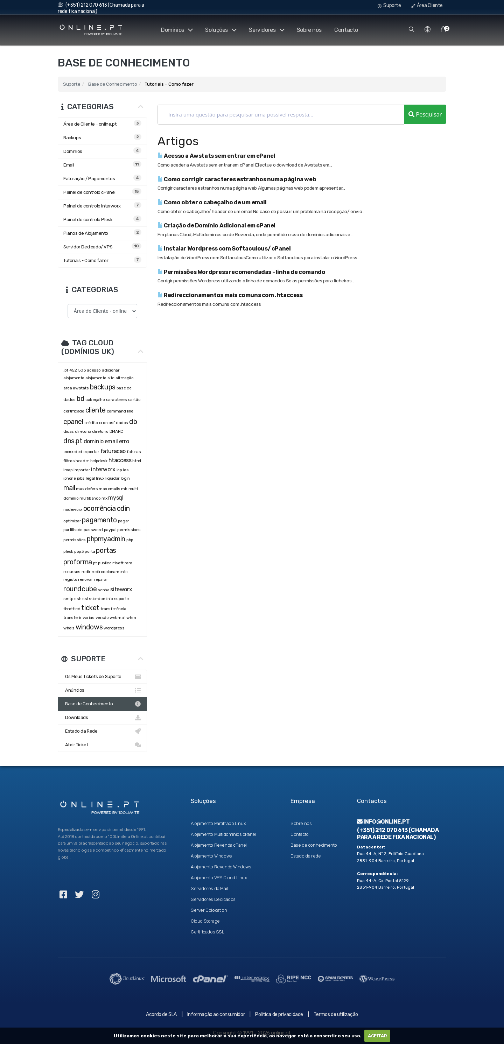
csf (111, 422)
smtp (68, 598)
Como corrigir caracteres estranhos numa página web (237, 179)
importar (82, 469)
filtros (69, 460)
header (82, 460)
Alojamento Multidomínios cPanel (223, 834)
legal (90, 478)
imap (67, 469)
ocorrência (99, 508)
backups (102, 387)
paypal (110, 529)
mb (124, 488)
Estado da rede (305, 856)
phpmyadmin (106, 539)
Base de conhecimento (313, 845)
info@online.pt (383, 821)
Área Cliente (427, 5)
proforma (77, 562)
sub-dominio (101, 598)
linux (100, 478)
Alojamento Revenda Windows (221, 866)
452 (73, 370)
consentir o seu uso (337, 1035)
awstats (81, 388)
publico (104, 562)
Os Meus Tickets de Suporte (102, 676)
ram (128, 562)
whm (131, 617)
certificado (73, 411)
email (111, 441)
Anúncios (102, 690)
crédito (91, 422)
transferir (72, 617)
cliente (95, 410)
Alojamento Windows (211, 856)
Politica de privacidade (279, 1014)
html (136, 460)
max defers (87, 488)
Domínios (175, 30)
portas (106, 550)
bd (80, 398)
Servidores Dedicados (213, 899)
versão (102, 617)
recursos (71, 571)
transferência (113, 608)
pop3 (79, 551)
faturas (134, 451)
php (130, 539)
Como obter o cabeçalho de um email (212, 202)
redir (86, 571)
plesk (68, 551)
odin (123, 508)
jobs (81, 478)
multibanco (89, 498)
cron (103, 422)
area (67, 388)
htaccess (120, 460)
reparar (101, 579)
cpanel (73, 421)
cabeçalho (95, 399)
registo (70, 579)
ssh (77, 598)
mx (104, 498)
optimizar (72, 521)
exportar (91, 451)
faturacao (113, 451)
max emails (109, 488)
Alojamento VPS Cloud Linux (219, 877)
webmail (117, 617)
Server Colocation (209, 910)
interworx (103, 469)
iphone (69, 478)
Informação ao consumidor (216, 1014)
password (93, 529)
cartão (134, 399)
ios (125, 469)
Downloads (102, 717)
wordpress (114, 628)
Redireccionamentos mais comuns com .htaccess (230, 295)
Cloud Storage (205, 921)
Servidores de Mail (209, 888)
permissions (129, 529)
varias (88, 617)
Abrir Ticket (102, 745)
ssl (85, 598)
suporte (121, 598)
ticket (90, 608)
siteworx (121, 589)
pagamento (99, 520)
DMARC (116, 431)
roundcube (80, 589)
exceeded (72, 451)
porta (90, 551)
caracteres (116, 399)
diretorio (100, 431)
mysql (115, 497)
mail (69, 488)
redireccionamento (110, 571)
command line (120, 411)
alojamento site (99, 377)
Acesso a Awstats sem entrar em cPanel (216, 156)
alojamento (73, 377)
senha (103, 589)
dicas (68, 431)
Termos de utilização (336, 1014)
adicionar (110, 370)
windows (89, 627)
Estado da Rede (102, 731)
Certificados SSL (207, 931)
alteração (124, 377)
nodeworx (72, 509)
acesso (94, 370)
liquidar (112, 478)
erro (124, 441)
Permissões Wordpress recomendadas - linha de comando (241, 272)
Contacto (346, 30)
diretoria (83, 431)
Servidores (266, 30)
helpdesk (98, 460)
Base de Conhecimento (112, 84)
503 (82, 370)
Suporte (389, 5)
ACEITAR (377, 1035)
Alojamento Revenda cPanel (219, 845)
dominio (94, 441)
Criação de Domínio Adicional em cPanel (216, 225)
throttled (71, 608)
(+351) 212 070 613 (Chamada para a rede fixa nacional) (398, 833)
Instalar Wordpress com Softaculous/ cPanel (224, 248)
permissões (74, 539)
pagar (123, 521)
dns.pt (73, 441)
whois (69, 628)
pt (95, 562)
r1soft (118, 562)
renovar (85, 579)
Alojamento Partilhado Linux (218, 823)
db (133, 421)
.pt (65, 370)
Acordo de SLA (161, 1014)
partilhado (73, 529)
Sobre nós (309, 30)
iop (119, 469)
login (125, 478)
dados (122, 422)
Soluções (220, 30)
